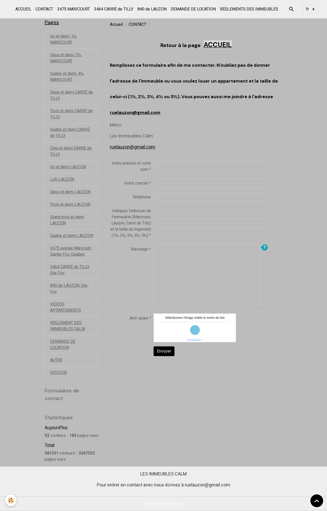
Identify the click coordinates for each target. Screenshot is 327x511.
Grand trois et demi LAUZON (67, 219)
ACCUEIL (23, 9)
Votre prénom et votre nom (131, 166)
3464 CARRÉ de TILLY (113, 9)
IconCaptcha (193, 340)
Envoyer (164, 351)
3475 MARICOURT (73, 9)
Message (139, 249)
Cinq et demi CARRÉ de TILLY (71, 151)
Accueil (116, 24)
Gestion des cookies (163, 503)
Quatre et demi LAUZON (71, 235)
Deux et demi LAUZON (70, 191)
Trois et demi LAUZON (70, 204)
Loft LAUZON (62, 179)
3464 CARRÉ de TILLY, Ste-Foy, (70, 269)
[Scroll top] (316, 500)
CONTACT (44, 9)
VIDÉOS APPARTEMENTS (65, 307)
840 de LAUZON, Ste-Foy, (69, 288)
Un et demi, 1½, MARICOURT (63, 39)
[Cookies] (11, 500)
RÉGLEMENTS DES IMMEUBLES (249, 9)
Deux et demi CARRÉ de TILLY (71, 95)
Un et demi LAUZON (68, 166)
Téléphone (141, 197)
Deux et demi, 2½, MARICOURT (66, 57)
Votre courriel (136, 183)
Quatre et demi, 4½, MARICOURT (67, 76)
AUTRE (56, 360)
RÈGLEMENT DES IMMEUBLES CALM (67, 325)
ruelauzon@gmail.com (135, 112)
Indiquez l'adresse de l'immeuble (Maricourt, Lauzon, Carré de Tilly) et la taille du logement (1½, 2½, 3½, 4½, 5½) (130, 223)
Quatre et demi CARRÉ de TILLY (70, 132)
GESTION (58, 372)
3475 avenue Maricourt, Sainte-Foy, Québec (71, 251)
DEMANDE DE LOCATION (193, 9)
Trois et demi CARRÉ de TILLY (71, 113)
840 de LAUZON (152, 9)
